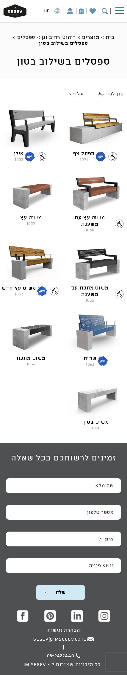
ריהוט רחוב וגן (59, 37)
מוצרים (90, 37)
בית (110, 37)
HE (52, 12)
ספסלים (26, 37)
